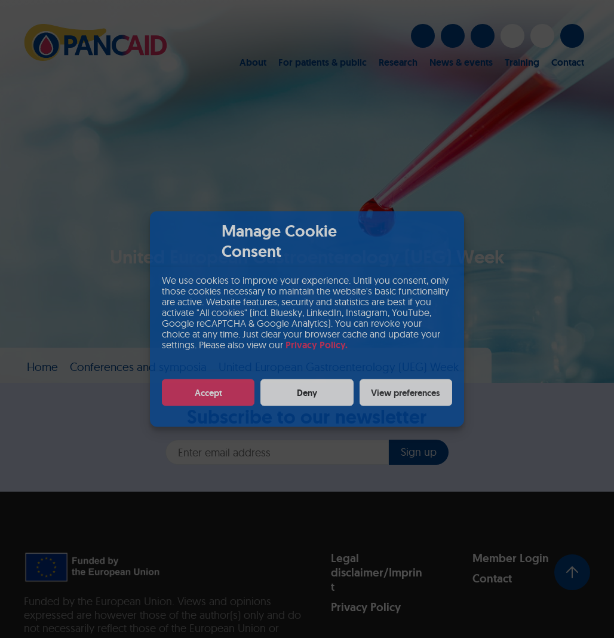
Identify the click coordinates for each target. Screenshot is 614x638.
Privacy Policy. (316, 345)
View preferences (405, 392)
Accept (208, 392)
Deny (307, 392)
